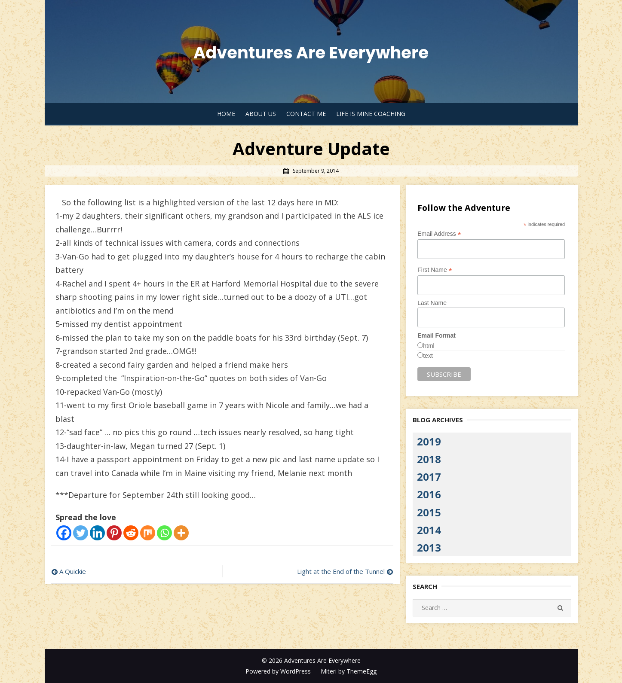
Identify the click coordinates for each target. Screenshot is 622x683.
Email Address (439, 234)
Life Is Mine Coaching (370, 114)
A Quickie (72, 571)
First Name (434, 270)
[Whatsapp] (164, 532)
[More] (181, 532)
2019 (429, 441)
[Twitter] (80, 532)
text (428, 355)
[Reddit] (130, 532)
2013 (429, 547)
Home (226, 114)
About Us (260, 114)
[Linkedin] (97, 532)
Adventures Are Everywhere (311, 51)
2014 (429, 530)
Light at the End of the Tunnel (341, 571)
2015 (429, 512)
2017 (429, 477)
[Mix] (147, 532)
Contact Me (306, 114)
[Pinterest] (114, 532)
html (428, 345)
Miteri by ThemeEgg (349, 671)
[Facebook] (63, 532)
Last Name (432, 302)
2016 (429, 494)
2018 (429, 459)
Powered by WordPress (278, 671)
